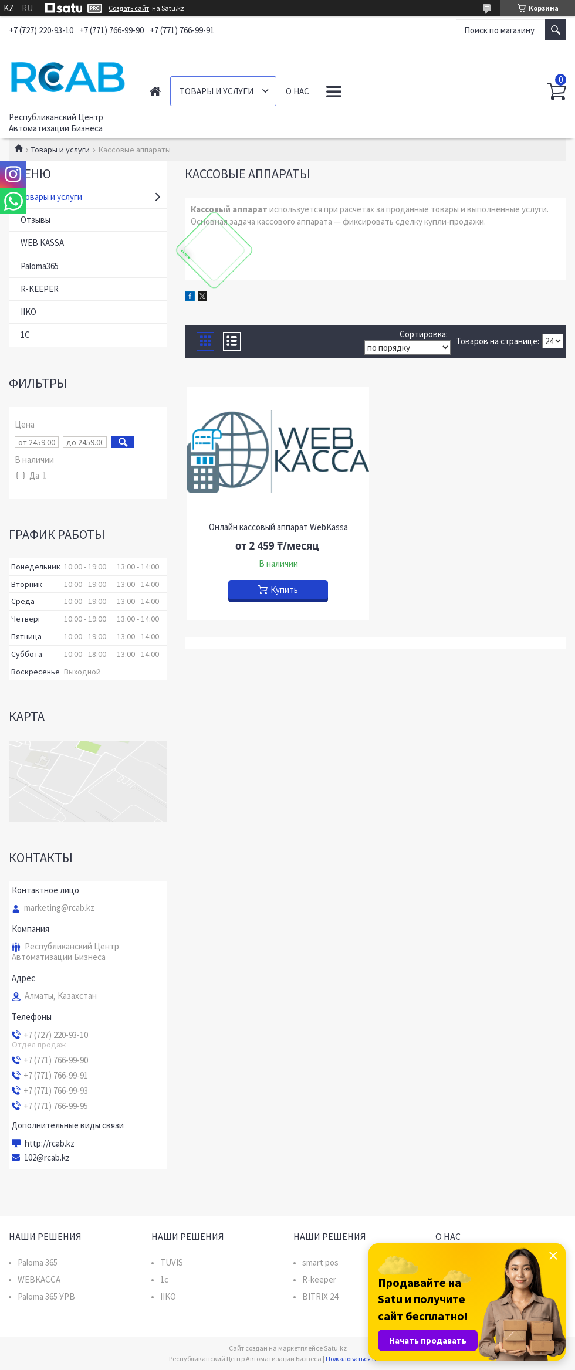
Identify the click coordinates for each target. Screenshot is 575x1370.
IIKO (28, 311)
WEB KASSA (42, 242)
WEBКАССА (39, 1279)
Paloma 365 (38, 1262)
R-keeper (319, 1279)
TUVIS (171, 1262)
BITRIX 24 (320, 1296)
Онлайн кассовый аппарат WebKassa (278, 527)
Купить (284, 589)
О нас (297, 91)
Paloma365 (40, 266)
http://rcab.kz (50, 1143)
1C (25, 334)
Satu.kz (335, 1348)
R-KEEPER (40, 288)
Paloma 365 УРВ (46, 1296)
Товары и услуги (216, 91)
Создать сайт (129, 8)
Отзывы (35, 219)
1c (164, 1279)
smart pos (320, 1262)
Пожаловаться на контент (366, 1358)
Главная (155, 91)
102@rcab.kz (47, 1157)
